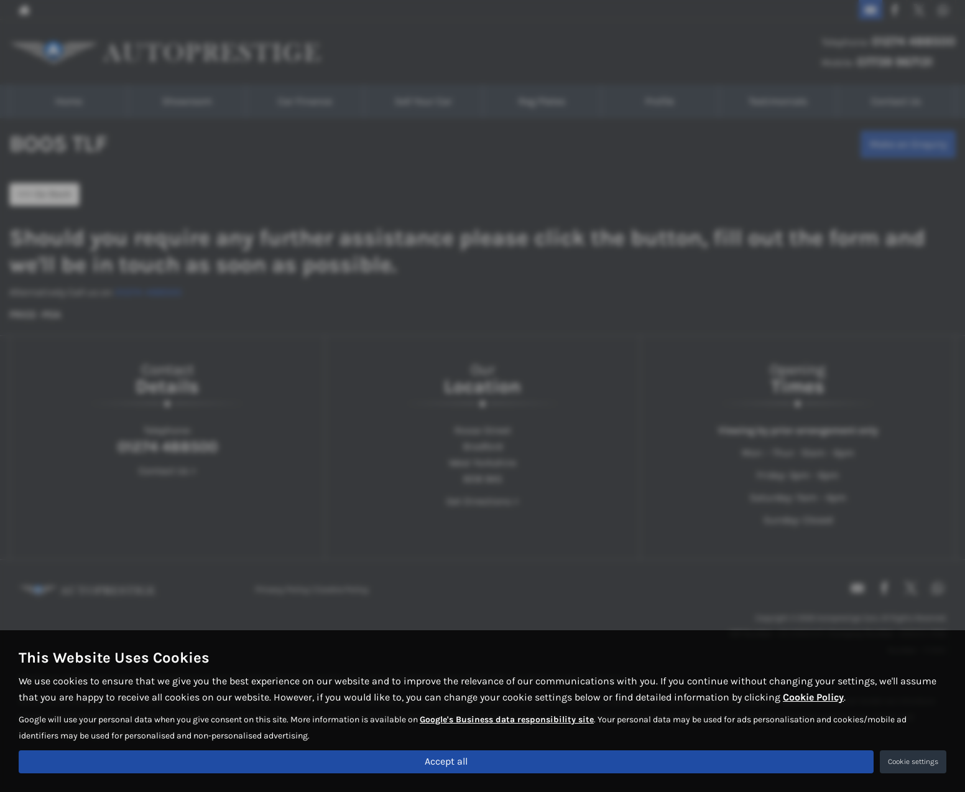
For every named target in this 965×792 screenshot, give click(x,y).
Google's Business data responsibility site (507, 719)
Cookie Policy (813, 697)
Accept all (446, 761)
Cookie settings (913, 761)
